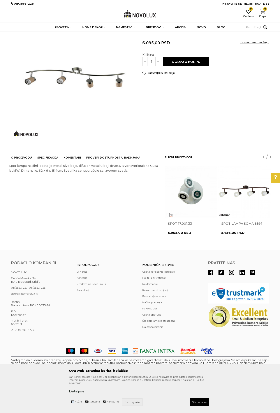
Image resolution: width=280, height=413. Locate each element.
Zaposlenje (83, 321)
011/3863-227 (19, 319)
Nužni (78, 401)
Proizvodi (34, 34)
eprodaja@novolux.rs (24, 325)
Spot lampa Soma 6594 (241, 255)
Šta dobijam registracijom (158, 352)
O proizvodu (21, 189)
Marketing (112, 401)
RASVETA (50, 34)
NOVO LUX (18, 34)
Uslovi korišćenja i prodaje (158, 303)
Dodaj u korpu (186, 93)
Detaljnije (77, 391)
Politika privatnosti (154, 309)
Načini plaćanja (152, 334)
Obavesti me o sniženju (254, 74)
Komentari (72, 189)
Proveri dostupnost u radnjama (113, 189)
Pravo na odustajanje (155, 321)
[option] (190, 237)
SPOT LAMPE (68, 34)
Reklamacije (150, 315)
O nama (82, 303)
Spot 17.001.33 (180, 255)
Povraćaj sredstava (154, 328)
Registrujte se (256, 3)
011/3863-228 (37, 319)
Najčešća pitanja (152, 358)
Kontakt (82, 309)
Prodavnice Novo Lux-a (91, 315)
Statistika (94, 401)
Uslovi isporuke (151, 346)
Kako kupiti (149, 340)
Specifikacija (47, 189)
